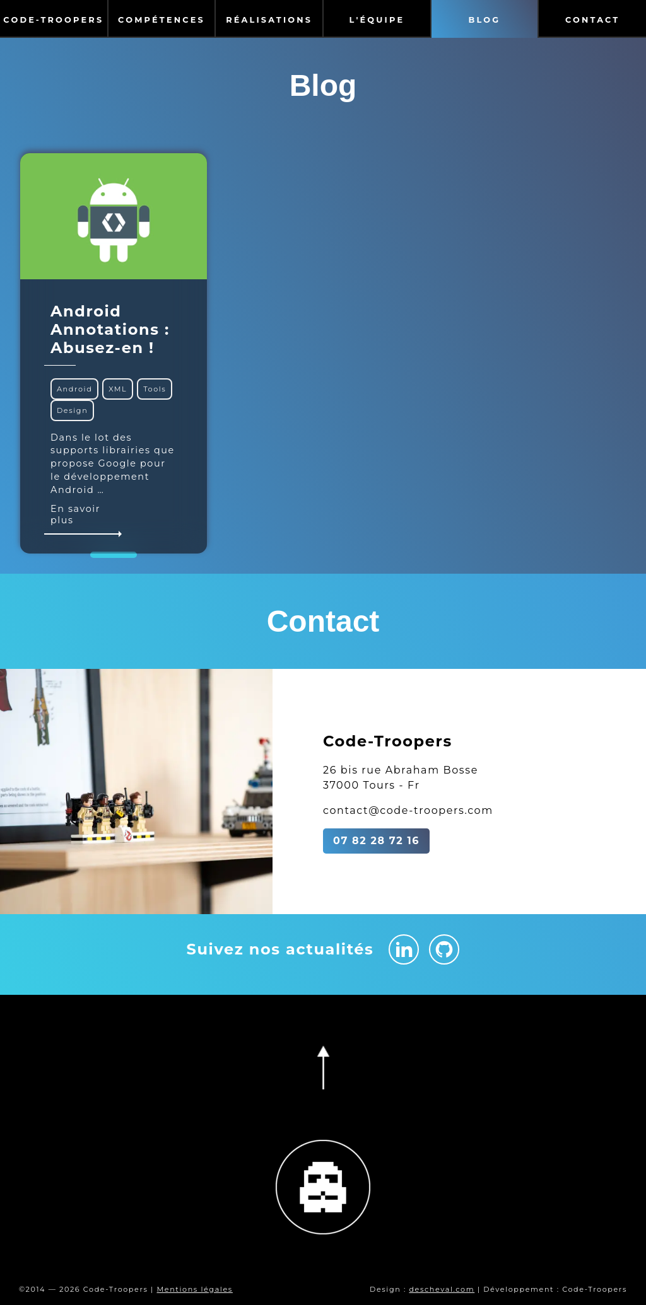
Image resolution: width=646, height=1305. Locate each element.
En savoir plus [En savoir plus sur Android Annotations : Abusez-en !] (84, 519)
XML (118, 389)
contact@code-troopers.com (408, 810)
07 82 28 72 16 (376, 841)
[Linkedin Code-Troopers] (404, 949)
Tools (154, 389)
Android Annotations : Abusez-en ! (110, 329)
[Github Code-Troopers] (444, 949)
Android (74, 389)
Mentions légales (194, 1289)
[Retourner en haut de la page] (323, 1067)
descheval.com (441, 1289)
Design (72, 410)
